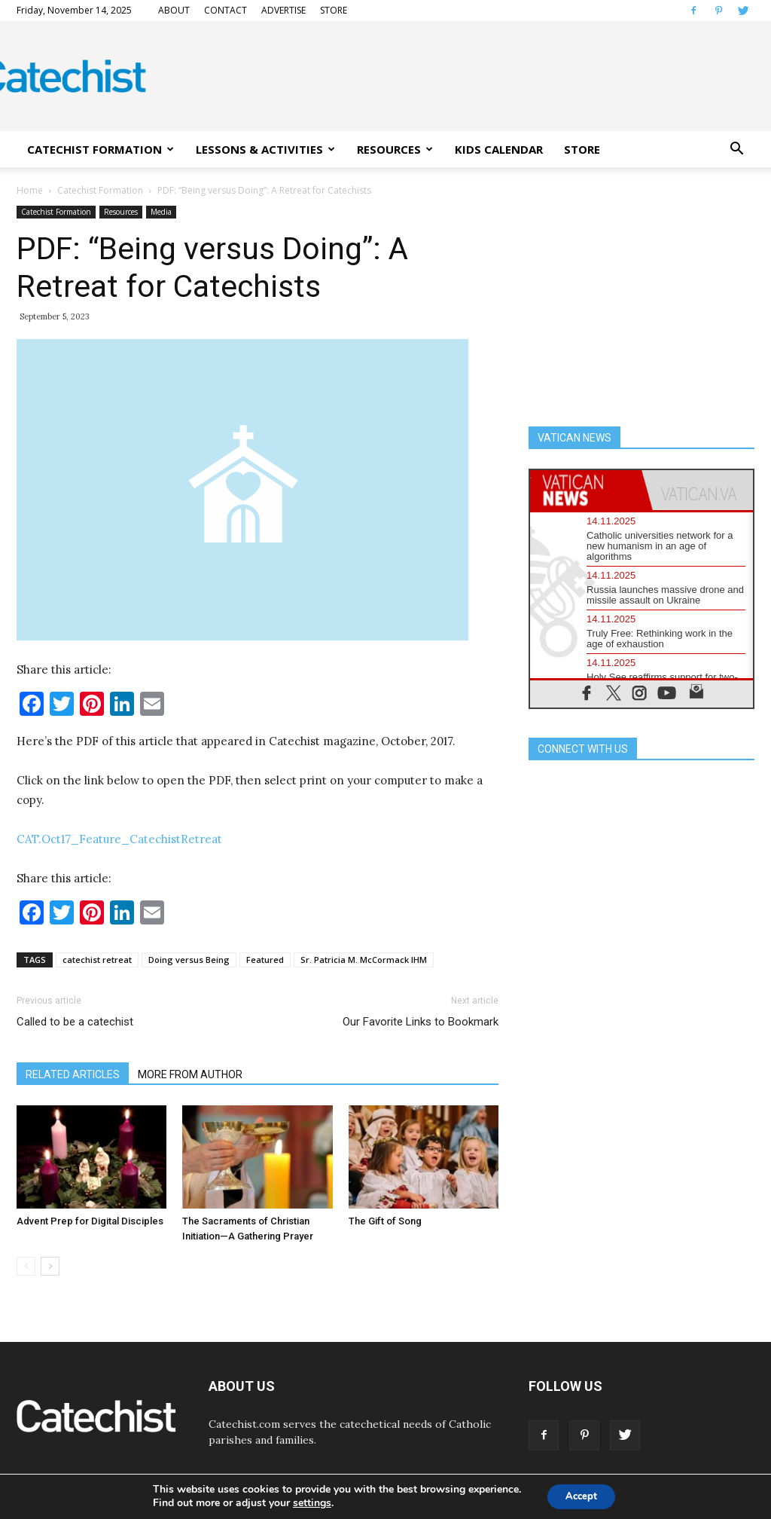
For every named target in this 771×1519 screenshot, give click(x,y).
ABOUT (174, 10)
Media (161, 211)
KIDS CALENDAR (499, 149)
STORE (333, 10)
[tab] (585, 490)
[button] (736, 149)
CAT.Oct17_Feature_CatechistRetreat (119, 839)
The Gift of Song (385, 1221)
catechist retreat (97, 959)
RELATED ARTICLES (73, 1074)
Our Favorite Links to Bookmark (420, 1021)
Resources (121, 211)
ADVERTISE (283, 10)
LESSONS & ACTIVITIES (265, 149)
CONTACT (225, 10)
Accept (581, 1495)
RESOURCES (395, 149)
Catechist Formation (100, 190)
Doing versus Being (189, 959)
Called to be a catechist (75, 1021)
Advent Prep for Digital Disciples (90, 1221)
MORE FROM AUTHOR (190, 1074)
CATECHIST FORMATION (100, 149)
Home (30, 190)
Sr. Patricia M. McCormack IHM (363, 959)
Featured (265, 959)
